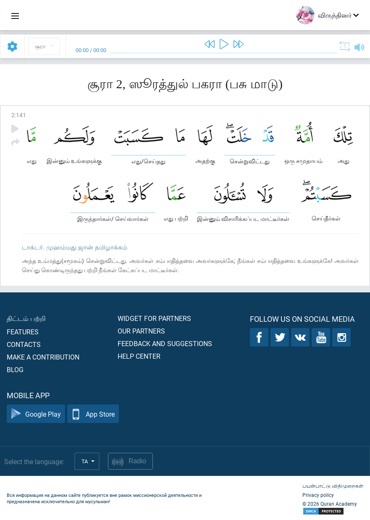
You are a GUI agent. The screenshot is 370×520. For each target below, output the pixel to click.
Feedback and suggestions (165, 343)
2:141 (18, 115)
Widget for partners (154, 318)
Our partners (141, 330)
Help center (139, 356)
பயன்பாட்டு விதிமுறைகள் (332, 485)
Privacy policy (318, 494)
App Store (93, 413)
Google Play (36, 413)
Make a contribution (43, 356)
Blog (15, 369)
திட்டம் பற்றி (26, 318)
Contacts (24, 344)
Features (23, 331)
